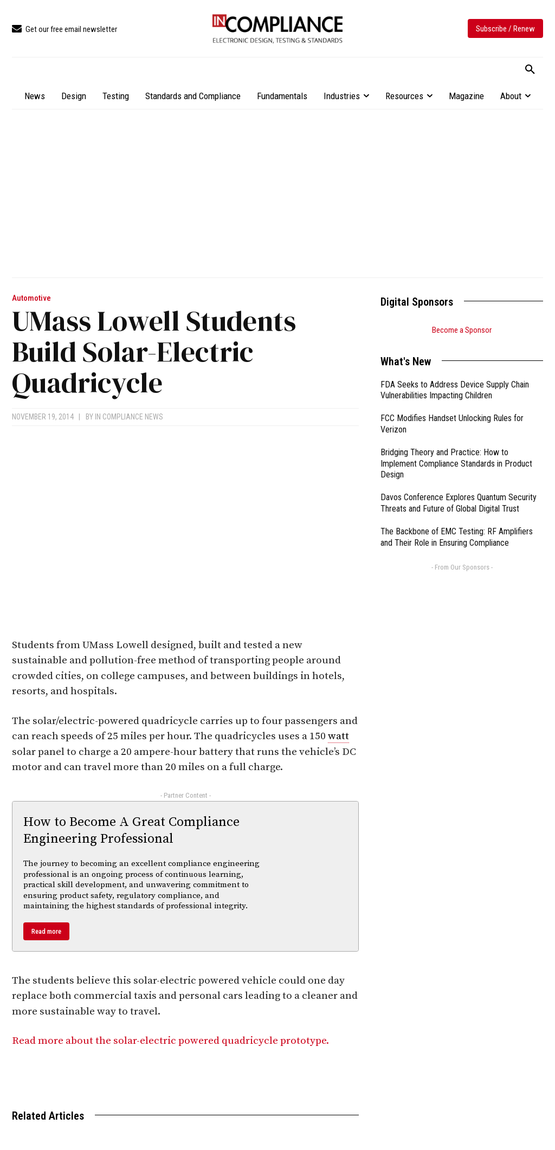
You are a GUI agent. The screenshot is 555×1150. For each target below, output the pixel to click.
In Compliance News (129, 416)
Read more (46, 931)
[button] (530, 70)
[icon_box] (64, 29)
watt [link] (338, 736)
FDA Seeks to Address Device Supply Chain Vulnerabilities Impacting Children (454, 390)
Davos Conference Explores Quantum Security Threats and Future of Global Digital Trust (458, 503)
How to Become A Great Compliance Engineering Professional (131, 830)
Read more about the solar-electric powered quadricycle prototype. (171, 1041)
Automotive (31, 298)
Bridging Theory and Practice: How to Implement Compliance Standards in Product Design (456, 463)
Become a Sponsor (462, 330)
